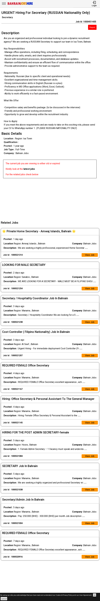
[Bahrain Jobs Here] (20, 4)
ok (95, 595)
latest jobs (29, 169)
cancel (4, 599)
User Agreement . (85, 595)
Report (92, 27)
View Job (89, 255)
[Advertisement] (51, 198)
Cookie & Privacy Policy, (64, 595)
